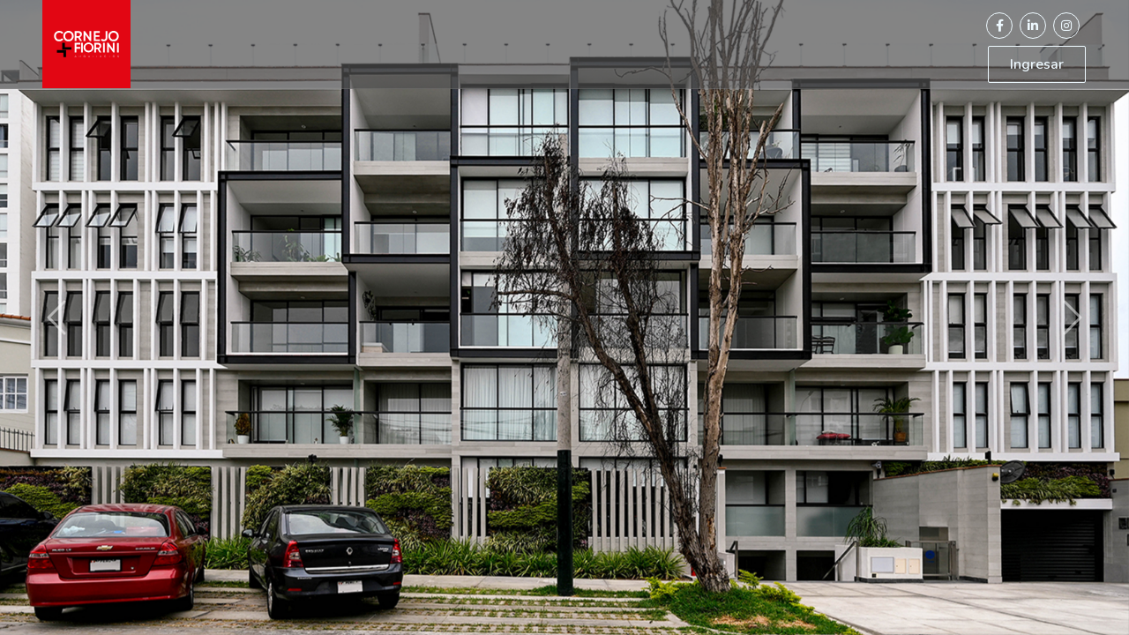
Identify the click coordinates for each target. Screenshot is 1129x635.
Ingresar (1037, 64)
